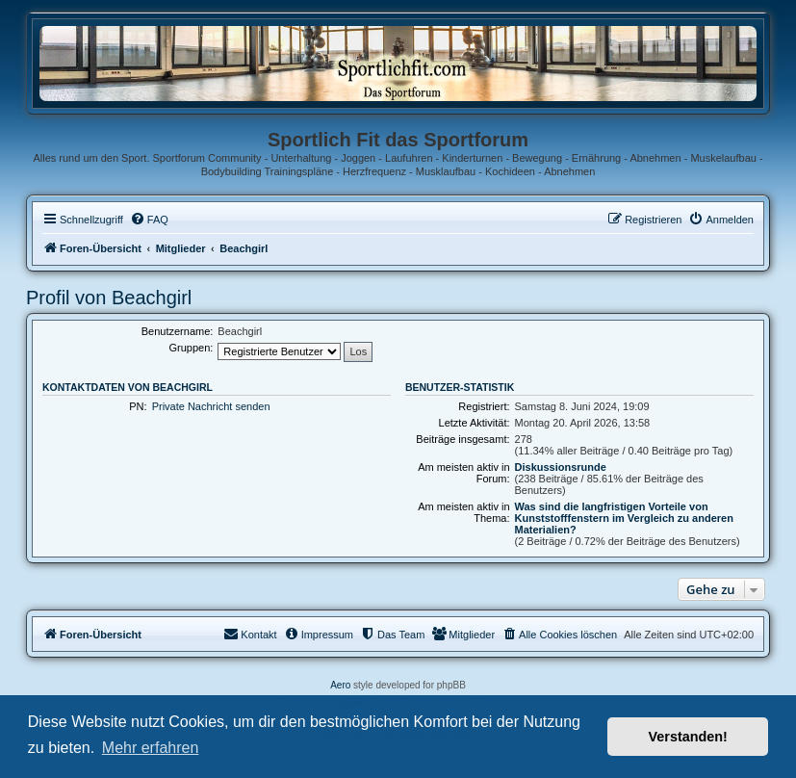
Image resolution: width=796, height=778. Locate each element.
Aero (340, 685)
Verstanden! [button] (688, 736)
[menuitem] (149, 219)
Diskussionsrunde (560, 467)
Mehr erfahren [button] (150, 747)
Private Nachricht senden (211, 406)
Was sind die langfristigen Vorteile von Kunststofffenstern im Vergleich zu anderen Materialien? (624, 518)
